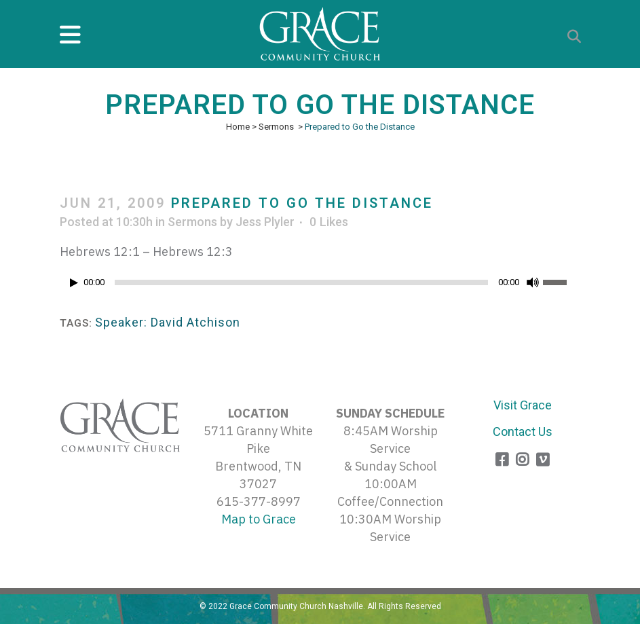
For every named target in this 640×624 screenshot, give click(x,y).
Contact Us (522, 431)
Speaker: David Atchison (167, 322)
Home (238, 127)
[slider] (301, 282)
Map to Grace (258, 519)
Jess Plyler (265, 222)
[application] (320, 286)
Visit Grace (522, 405)
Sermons (276, 127)
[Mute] (533, 282)
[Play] (74, 282)
